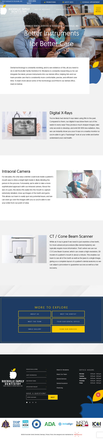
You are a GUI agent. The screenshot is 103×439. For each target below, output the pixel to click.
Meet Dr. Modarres (42, 9)
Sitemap (42, 434)
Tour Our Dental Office (68, 321)
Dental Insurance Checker (67, 9)
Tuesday (81, 376)
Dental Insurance (62, 383)
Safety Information (31, 375)
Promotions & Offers (32, 369)
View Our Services (68, 329)
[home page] (15, 9)
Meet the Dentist (68, 314)
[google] (98, 394)
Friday (81, 383)
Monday (81, 374)
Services (87, 9)
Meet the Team (34, 321)
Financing (60, 388)
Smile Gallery (34, 329)
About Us (34, 314)
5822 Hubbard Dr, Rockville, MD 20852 (11, 2)
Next (53, 397)
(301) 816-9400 (31, 2)
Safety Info (67, 2)
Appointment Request (32, 386)
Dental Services (61, 379)
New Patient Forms (31, 381)
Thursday (81, 381)
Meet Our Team (62, 374)
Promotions (50, 2)
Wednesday (82, 378)
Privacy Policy (50, 434)
